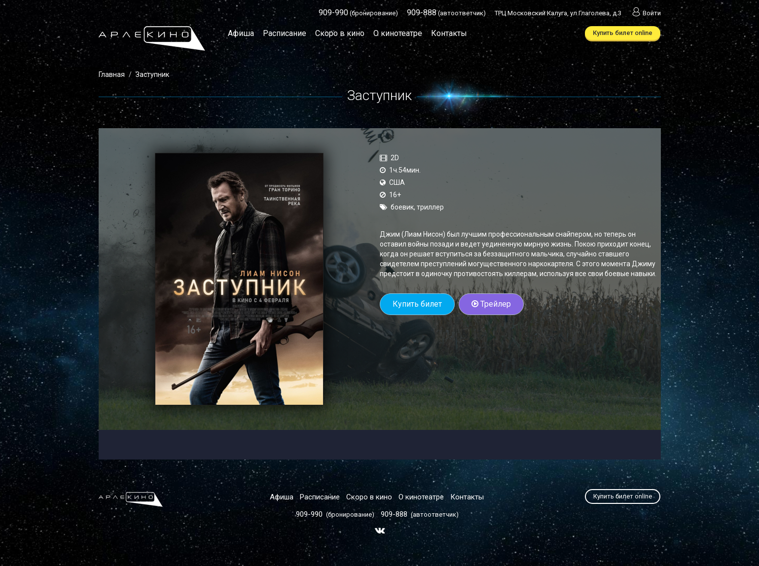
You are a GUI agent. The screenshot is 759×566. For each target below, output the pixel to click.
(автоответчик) (446, 13)
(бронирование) (358, 13)
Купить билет (417, 304)
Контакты (449, 33)
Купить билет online (622, 32)
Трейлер (491, 304)
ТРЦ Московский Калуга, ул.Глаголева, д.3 (558, 13)
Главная (112, 74)
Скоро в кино (339, 33)
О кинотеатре (397, 33)
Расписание (284, 33)
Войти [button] (645, 13)
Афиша (241, 33)
